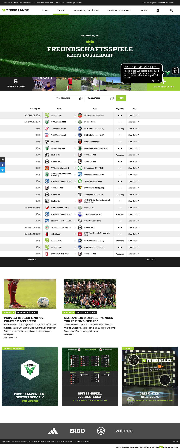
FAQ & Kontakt (67, 3)
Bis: (89, 98)
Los (121, 98)
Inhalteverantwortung (66, 441)
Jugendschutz (51, 441)
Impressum (5, 441)
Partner (57, 3)
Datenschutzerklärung (19, 441)
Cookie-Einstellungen (83, 441)
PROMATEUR (7, 3)
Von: (58, 98)
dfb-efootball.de (25, 3)
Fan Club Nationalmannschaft (43, 3)
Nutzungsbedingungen (36, 441)
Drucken (150, 259)
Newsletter (77, 3)
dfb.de (16, 3)
